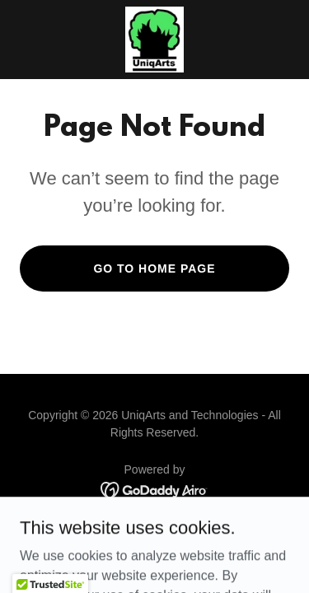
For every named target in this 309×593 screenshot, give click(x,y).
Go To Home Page (154, 268)
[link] (154, 39)
